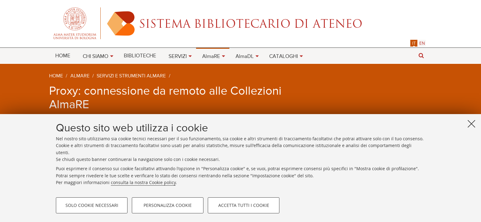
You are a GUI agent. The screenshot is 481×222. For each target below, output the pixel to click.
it (414, 43)
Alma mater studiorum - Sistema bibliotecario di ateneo (240, 23)
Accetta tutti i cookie (243, 205)
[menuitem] (63, 55)
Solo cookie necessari (91, 205)
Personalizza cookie (168, 205)
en (422, 43)
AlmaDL (245, 56)
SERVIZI (178, 56)
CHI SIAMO (95, 56)
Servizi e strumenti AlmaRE (131, 76)
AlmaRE (211, 56)
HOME (62, 56)
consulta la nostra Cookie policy (143, 182)
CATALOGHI (283, 56)
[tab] (413, 43)
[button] (421, 56)
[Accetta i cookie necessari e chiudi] (471, 124)
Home (56, 76)
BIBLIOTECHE (140, 56)
